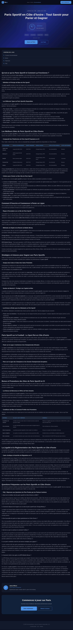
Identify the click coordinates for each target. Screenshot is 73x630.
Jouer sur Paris (31, 42)
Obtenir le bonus (44, 609)
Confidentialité (33, 626)
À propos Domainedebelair (11, 55)
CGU (38, 626)
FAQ (6, 63)
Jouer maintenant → (65, 2)
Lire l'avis (43, 42)
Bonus (6, 58)
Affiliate (41, 626)
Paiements (7, 61)
